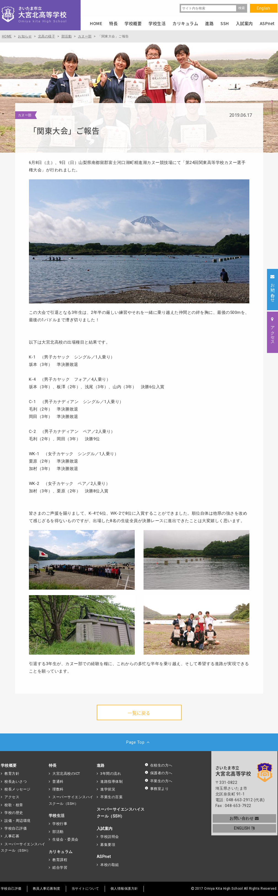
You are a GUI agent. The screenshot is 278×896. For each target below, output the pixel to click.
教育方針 (11, 773)
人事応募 (11, 836)
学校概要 (9, 765)
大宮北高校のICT (66, 773)
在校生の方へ (158, 765)
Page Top (139, 742)
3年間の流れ (110, 773)
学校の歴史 (13, 813)
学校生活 (57, 815)
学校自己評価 (15, 828)
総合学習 (59, 867)
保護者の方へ (158, 773)
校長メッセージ (17, 789)
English (263, 8)
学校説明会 (109, 837)
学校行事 (59, 824)
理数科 (58, 789)
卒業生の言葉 (111, 797)
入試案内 (105, 828)
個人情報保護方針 (124, 888)
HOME (96, 23)
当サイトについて (85, 888)
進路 (101, 765)
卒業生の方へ (158, 781)
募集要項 (107, 845)
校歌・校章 (13, 805)
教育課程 (59, 860)
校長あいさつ (15, 781)
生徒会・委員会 (65, 839)
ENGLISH (244, 828)
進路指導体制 (111, 781)
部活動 (58, 832)
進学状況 (107, 789)
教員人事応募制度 (46, 888)
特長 (53, 765)
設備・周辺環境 (17, 821)
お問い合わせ (244, 818)
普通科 (58, 781)
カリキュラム (61, 851)
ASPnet (104, 856)
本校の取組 (109, 865)
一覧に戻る (139, 712)
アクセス (11, 797)
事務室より (157, 789)
